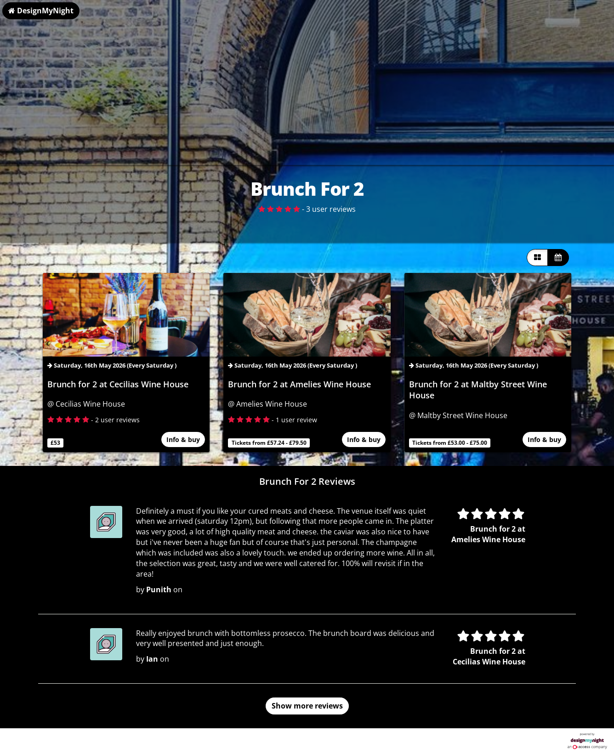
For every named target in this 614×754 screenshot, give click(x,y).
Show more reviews (307, 706)
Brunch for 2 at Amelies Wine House (299, 384)
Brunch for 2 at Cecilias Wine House (117, 384)
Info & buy (183, 440)
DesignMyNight (41, 11)
